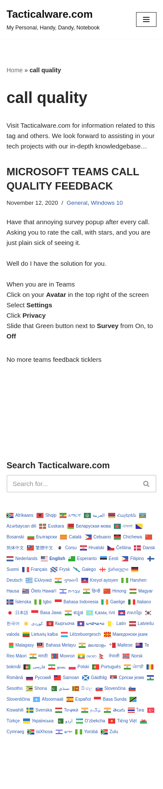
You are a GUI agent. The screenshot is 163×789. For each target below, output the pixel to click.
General (77, 203)
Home (15, 70)
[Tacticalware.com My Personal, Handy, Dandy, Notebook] (53, 19)
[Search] (72, 484)
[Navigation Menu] (146, 19)
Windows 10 (107, 203)
